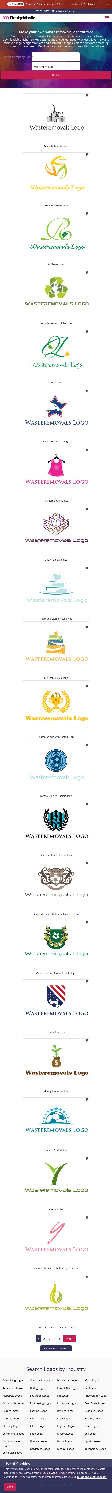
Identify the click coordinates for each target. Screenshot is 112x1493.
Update (56, 75)
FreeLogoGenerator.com (40, 4)
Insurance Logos (66, 1403)
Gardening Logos (40, 1448)
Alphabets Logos (12, 1395)
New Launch (16, 4)
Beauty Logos (10, 1410)
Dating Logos (37, 1388)
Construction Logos (41, 1380)
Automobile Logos (13, 1403)
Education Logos (39, 1395)
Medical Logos (65, 1448)
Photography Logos (96, 1395)
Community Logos (13, 1433)
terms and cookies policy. (92, 1476)
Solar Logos (91, 1426)
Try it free (91, 4)
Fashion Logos (38, 1410)
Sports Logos (92, 1441)
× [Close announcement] (108, 4)
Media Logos (64, 1441)
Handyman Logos (67, 1380)
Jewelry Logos (65, 1410)
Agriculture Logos (13, 1388)
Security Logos (93, 1418)
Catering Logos (11, 1418)
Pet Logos (90, 1388)
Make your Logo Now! (56, 1348)
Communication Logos (12, 1443)
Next (70, 1338)
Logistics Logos (66, 1426)
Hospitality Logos (67, 1388)
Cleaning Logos (11, 1426)
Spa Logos (91, 1433)
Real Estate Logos (95, 1403)
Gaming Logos (38, 1441)
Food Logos (37, 1433)
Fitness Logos (38, 1426)
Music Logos (92, 1380)
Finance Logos (38, 1418)
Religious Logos (94, 1410)
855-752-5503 (42, 11)
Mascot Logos (65, 1433)
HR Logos (62, 1395)
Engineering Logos (40, 1403)
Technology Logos (95, 1448)
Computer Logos (12, 1452)
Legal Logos (64, 1418)
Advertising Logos (13, 1380)
